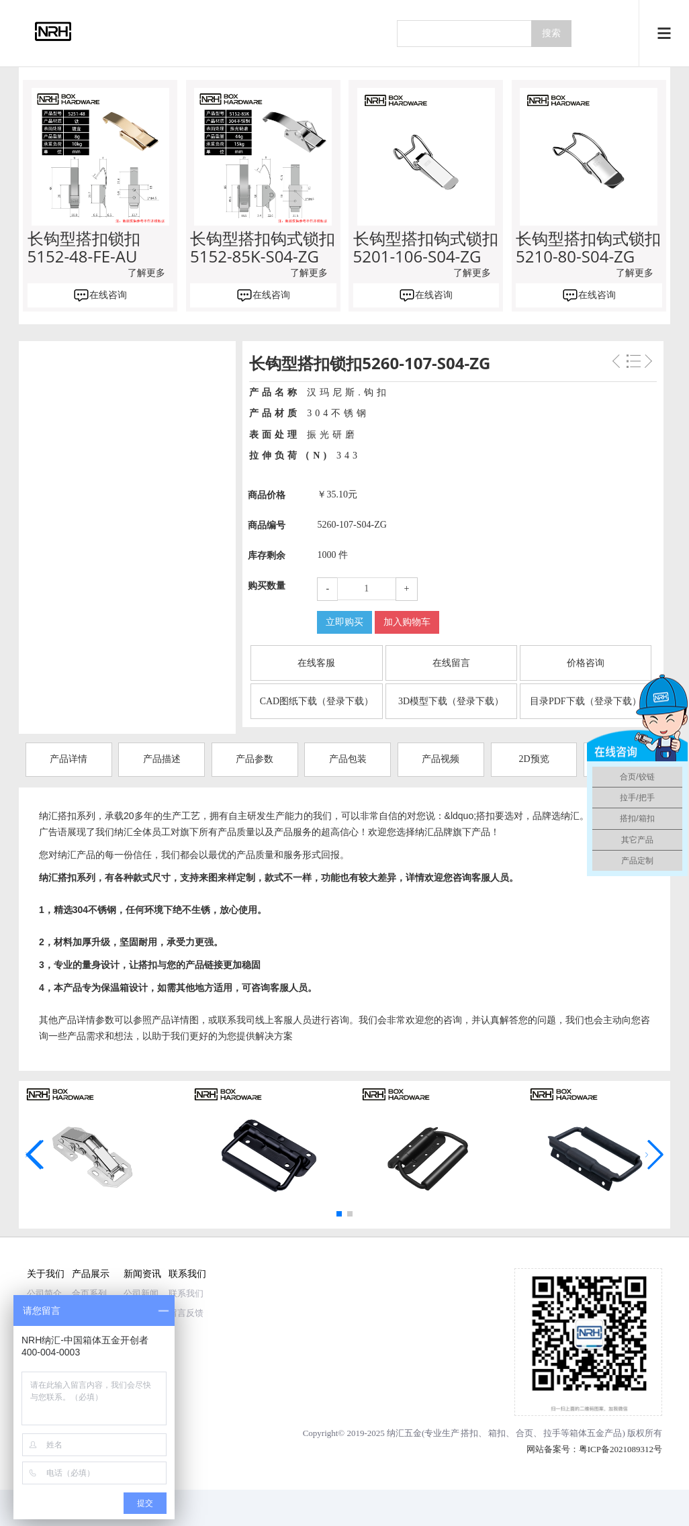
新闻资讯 (142, 1273)
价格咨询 (585, 663)
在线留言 (451, 663)
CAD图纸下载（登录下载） (317, 701)
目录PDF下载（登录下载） (585, 701)
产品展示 (90, 1273)
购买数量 (266, 586)
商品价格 (266, 495)
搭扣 (469, 1433)
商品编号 (266, 525)
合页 (524, 1433)
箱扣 (497, 1433)
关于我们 (45, 1273)
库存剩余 (266, 556)
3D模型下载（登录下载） (451, 701)
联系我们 (187, 1273)
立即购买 (344, 622)
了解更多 (146, 273)
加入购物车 (406, 622)
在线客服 (316, 663)
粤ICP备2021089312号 (620, 1449)
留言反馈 (186, 1313)
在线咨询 (108, 295)
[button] (339, 1214)
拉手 (552, 1433)
